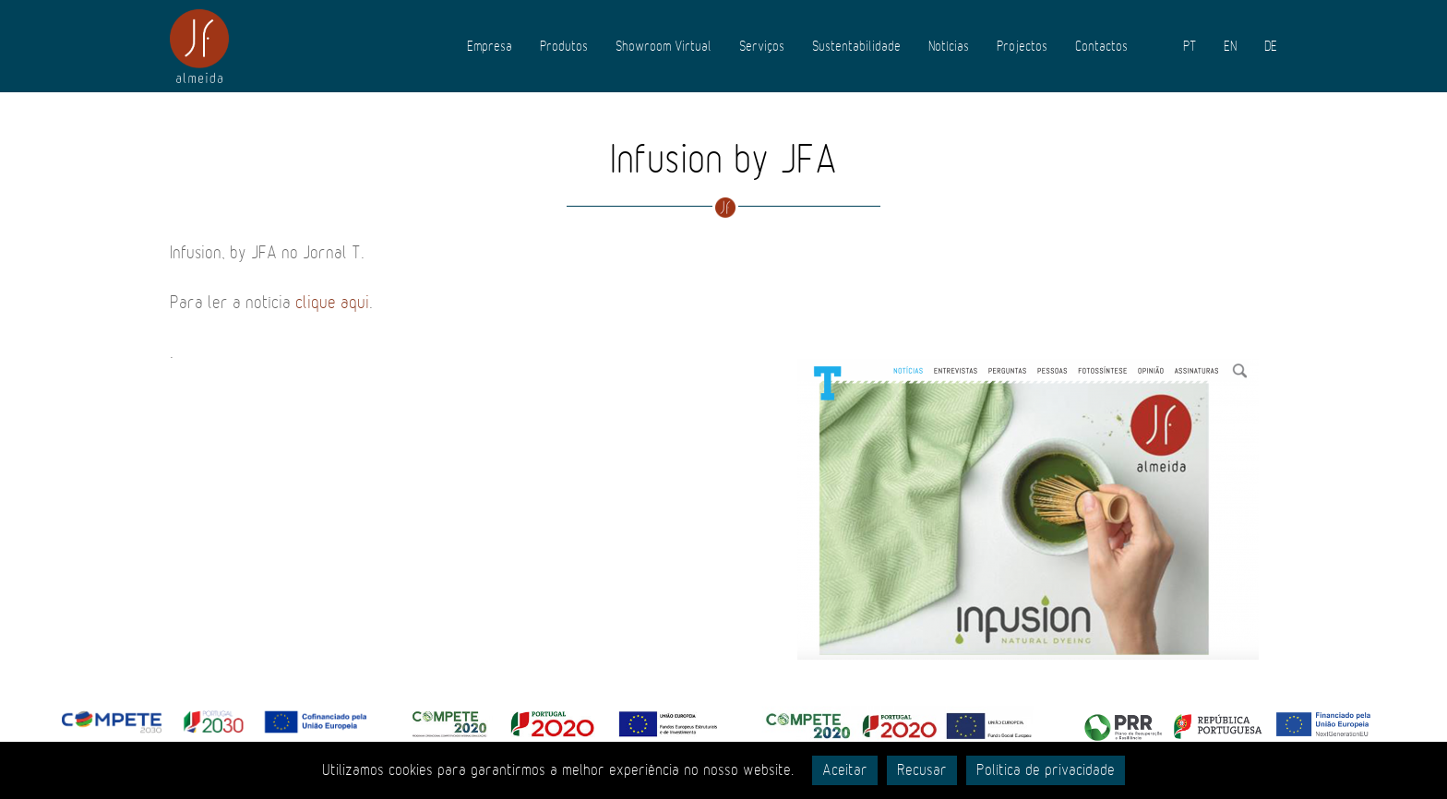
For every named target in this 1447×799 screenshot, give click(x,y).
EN (1230, 46)
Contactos (1101, 46)
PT (1189, 46)
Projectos (1022, 46)
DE (1270, 46)
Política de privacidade (1045, 770)
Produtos (564, 46)
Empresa (489, 46)
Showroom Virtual (664, 46)
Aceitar (844, 770)
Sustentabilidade (856, 46)
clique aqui (332, 302)
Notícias (948, 46)
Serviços (761, 46)
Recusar (922, 770)
